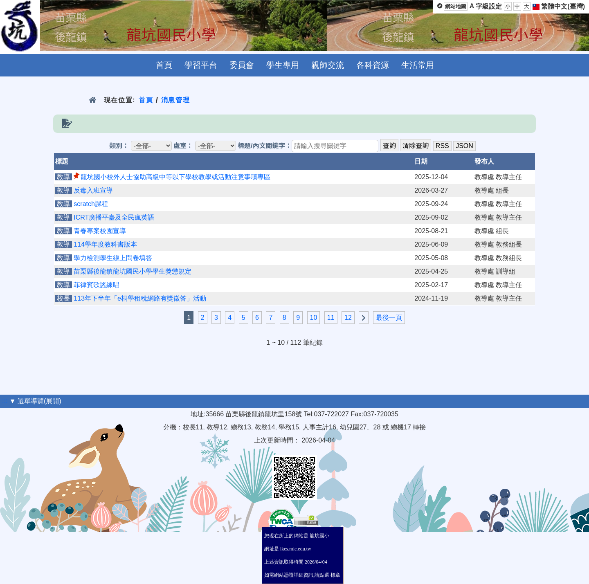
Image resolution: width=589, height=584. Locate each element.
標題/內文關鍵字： (265, 145)
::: (4, 401)
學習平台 (200, 65)
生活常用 (417, 65)
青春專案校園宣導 (100, 230)
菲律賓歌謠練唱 (96, 284)
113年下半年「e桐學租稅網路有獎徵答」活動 (140, 298)
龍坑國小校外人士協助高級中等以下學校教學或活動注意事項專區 (175, 176)
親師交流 (327, 65)
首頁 (164, 65)
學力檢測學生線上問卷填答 (113, 257)
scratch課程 (91, 203)
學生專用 (282, 65)
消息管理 (176, 100)
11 (331, 317)
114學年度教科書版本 (105, 244)
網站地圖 (455, 6)
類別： (119, 145)
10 (313, 317)
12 (348, 317)
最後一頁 (389, 317)
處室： (183, 145)
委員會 (241, 65)
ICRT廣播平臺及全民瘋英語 (114, 217)
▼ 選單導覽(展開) (35, 401)
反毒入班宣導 (93, 190)
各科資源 (372, 65)
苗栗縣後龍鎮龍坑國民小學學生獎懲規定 (132, 271)
